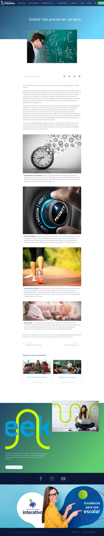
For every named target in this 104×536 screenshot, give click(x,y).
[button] (95, 3)
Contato (89, 3)
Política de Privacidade (88, 532)
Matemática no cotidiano (67, 377)
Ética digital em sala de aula (37, 377)
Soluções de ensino (48, 3)
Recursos (74, 3)
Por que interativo (34, 3)
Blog (82, 3)
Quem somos (21, 3)
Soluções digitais (62, 3)
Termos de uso (75, 532)
